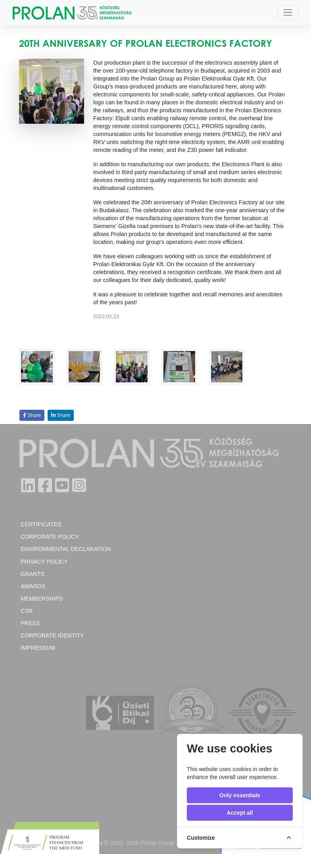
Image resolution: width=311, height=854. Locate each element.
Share (32, 415)
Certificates (41, 524)
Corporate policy (50, 537)
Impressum (38, 648)
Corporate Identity (52, 635)
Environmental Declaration (66, 549)
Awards (33, 586)
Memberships (42, 598)
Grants (32, 574)
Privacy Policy (44, 561)
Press (30, 623)
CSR (27, 611)
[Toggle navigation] (287, 12)
